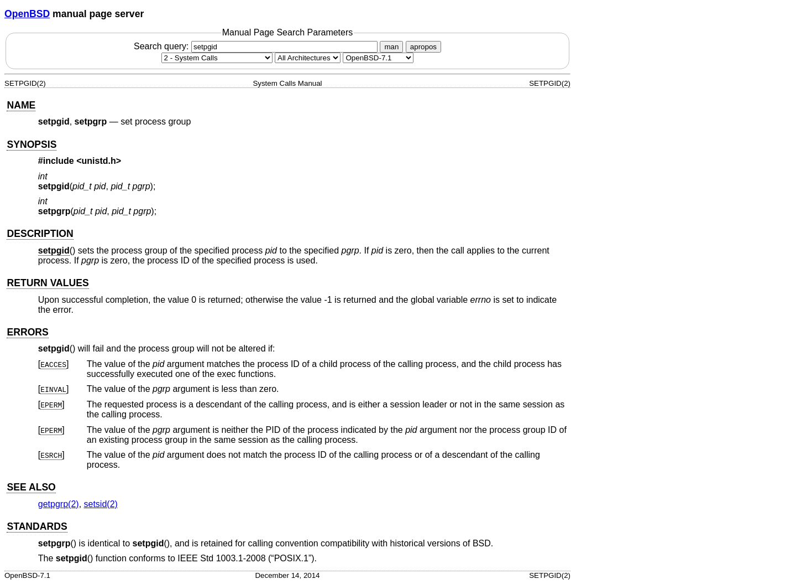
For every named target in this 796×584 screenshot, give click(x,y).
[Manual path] (378, 58)
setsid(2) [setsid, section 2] (101, 504)
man (391, 47)
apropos (423, 47)
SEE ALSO (31, 487)
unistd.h (99, 161)
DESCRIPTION (40, 233)
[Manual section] (217, 58)
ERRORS (27, 332)
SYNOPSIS (31, 144)
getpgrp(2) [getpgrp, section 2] (58, 504)
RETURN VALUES (47, 282)
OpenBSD (27, 13)
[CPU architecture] (308, 58)
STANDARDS (37, 526)
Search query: (257, 46)
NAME (21, 105)
